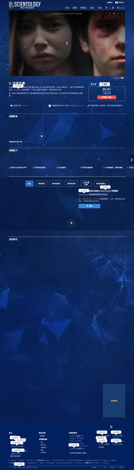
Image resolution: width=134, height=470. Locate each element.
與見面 (17, 446)
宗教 (117, 444)
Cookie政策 (103, 467)
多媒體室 (43, 447)
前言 (42, 442)
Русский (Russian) (65, 463)
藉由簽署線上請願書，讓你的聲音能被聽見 (106, 106)
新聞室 (104, 444)
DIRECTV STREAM (77, 438)
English (13, 460)
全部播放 (114, 401)
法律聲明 (120, 467)
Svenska (78, 463)
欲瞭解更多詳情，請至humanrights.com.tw (68, 106)
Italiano (114, 460)
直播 (75, 7)
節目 (92, 7)
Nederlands (31, 463)
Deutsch (30, 460)
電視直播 (42, 433)
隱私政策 (112, 467)
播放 (89, 206)
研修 (117, 435)
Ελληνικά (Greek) (43, 460)
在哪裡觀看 (73, 433)
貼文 (104, 84)
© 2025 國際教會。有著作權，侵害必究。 (24, 467)
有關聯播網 (43, 439)
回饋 (42, 450)
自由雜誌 (101, 447)
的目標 (104, 435)
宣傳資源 (43, 452)
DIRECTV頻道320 (76, 436)
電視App (77, 448)
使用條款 (94, 467)
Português (51, 463)
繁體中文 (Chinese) (92, 463)
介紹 (67, 7)
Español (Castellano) (75, 460)
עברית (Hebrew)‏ (93, 460)
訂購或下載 (106, 97)
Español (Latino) (59, 460)
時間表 (83, 7)
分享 (93, 84)
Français (105, 463)
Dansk (21, 460)
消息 (100, 7)
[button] (131, 160)
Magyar (105, 460)
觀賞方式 (43, 445)
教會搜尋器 (116, 438)
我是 (17, 453)
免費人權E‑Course (20, 106)
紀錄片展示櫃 (15, 456)
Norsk (41, 463)
